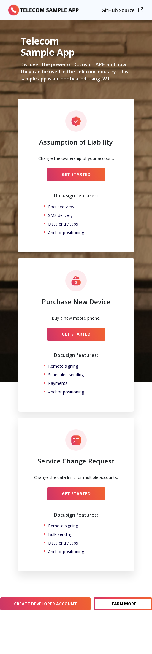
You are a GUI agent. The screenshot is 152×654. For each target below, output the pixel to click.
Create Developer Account (45, 604)
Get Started (76, 174)
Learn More (122, 604)
